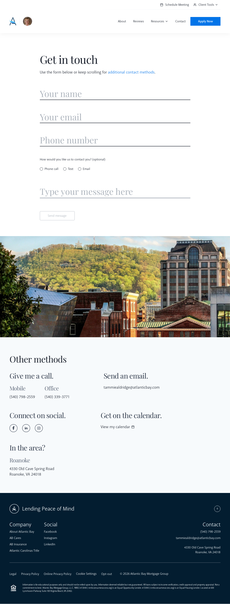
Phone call (51, 169)
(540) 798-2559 (22, 397)
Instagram (50, 538)
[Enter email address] (115, 117)
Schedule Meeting (174, 5)
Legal (13, 574)
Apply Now (205, 21)
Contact (180, 21)
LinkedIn (49, 545)
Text (70, 169)
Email (86, 169)
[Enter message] (115, 192)
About (121, 21)
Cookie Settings (86, 574)
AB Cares (15, 538)
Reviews (138, 21)
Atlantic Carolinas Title (24, 551)
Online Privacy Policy (57, 574)
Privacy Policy (30, 574)
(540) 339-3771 (57, 397)
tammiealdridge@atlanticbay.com (132, 387)
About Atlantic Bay (22, 532)
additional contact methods (131, 72)
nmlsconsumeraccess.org (100, 588)
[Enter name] (115, 94)
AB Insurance (18, 545)
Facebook (50, 532)
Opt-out (106, 574)
